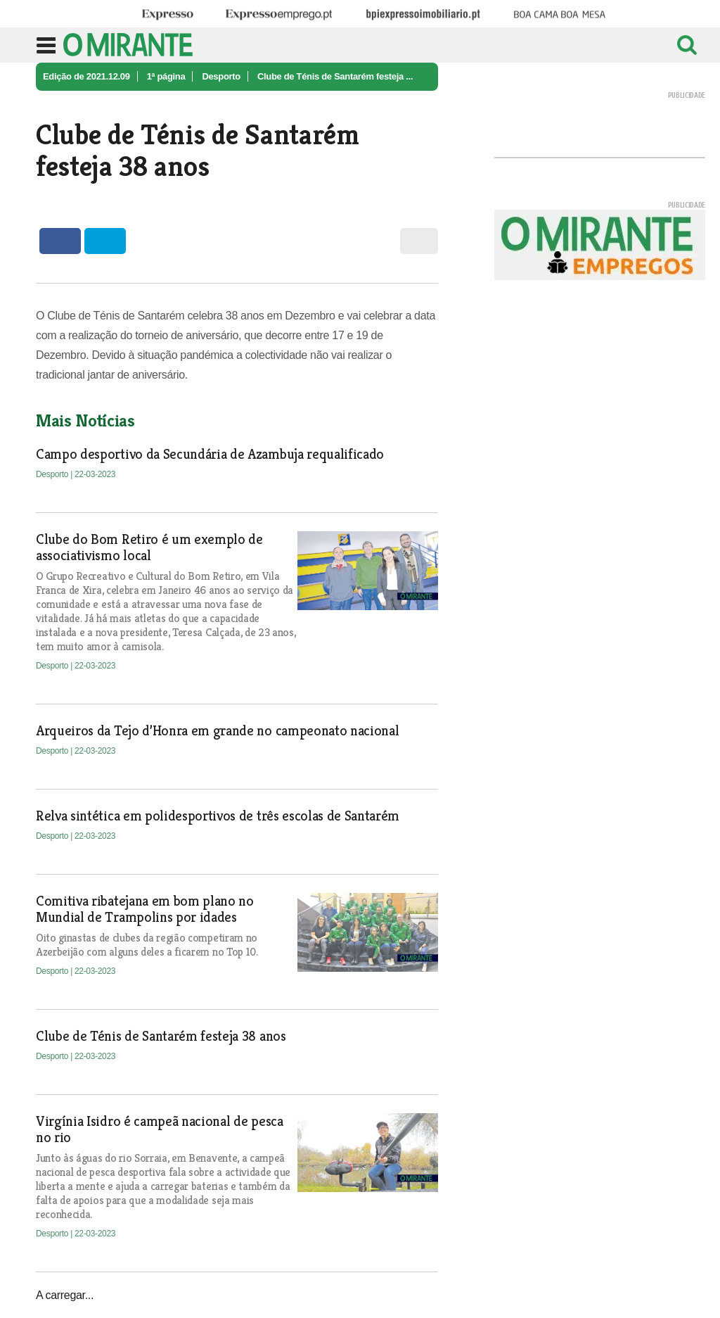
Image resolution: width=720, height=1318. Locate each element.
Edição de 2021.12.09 (86, 76)
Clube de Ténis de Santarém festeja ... (335, 76)
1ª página (166, 76)
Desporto (221, 76)
